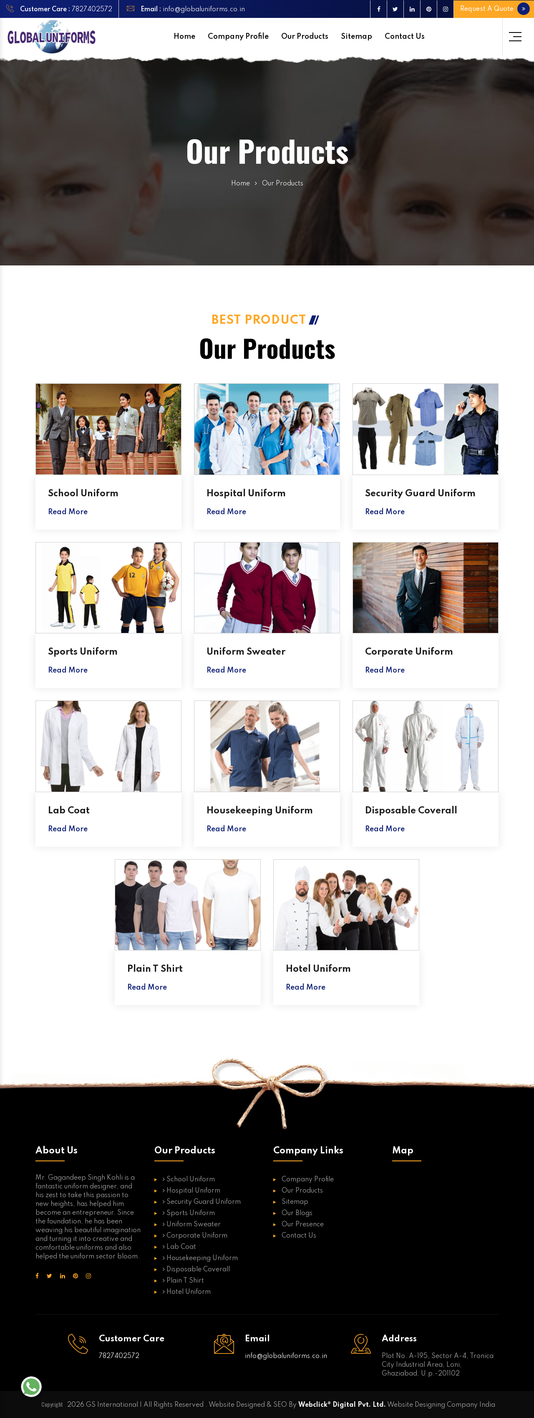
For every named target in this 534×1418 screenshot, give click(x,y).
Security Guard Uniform (420, 493)
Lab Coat (69, 810)
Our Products (304, 36)
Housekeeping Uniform (260, 810)
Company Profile (238, 36)
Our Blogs (297, 1213)
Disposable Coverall (411, 810)
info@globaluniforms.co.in (203, 9)
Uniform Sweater (246, 652)
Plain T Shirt (155, 969)
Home (184, 36)
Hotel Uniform (318, 969)
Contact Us (405, 36)
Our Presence (303, 1224)
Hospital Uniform (246, 493)
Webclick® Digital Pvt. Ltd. (342, 1405)
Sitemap (356, 36)
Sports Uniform (83, 652)
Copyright (52, 1404)
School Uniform (83, 493)
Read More (68, 512)
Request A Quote (494, 9)
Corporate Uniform (409, 652)
